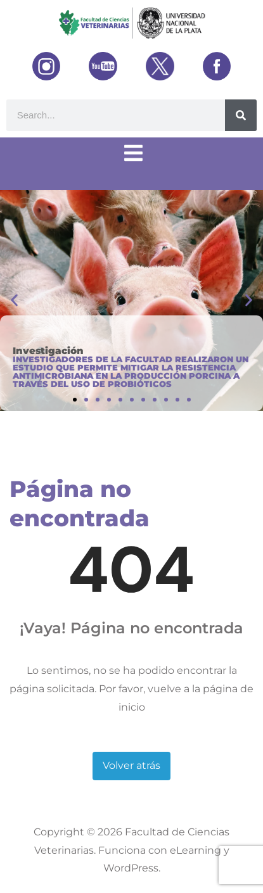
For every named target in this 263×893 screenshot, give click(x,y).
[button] (14, 300)
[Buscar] (241, 115)
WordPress (130, 868)
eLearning (195, 850)
